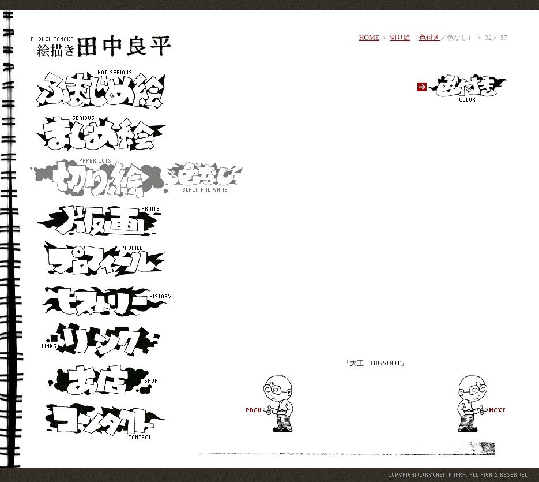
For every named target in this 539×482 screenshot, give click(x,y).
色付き (429, 37)
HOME (369, 37)
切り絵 (400, 37)
